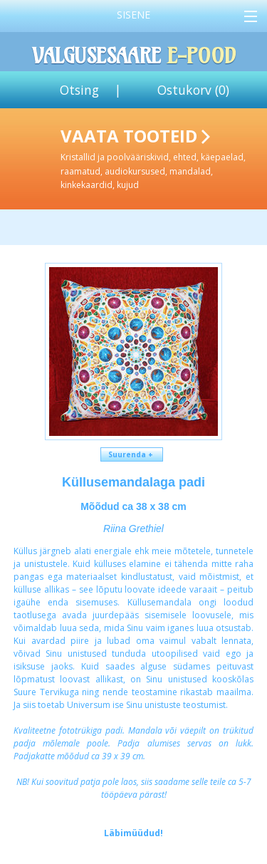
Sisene (133, 14)
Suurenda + (131, 454)
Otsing (79, 89)
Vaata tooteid (161, 158)
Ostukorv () (193, 89)
